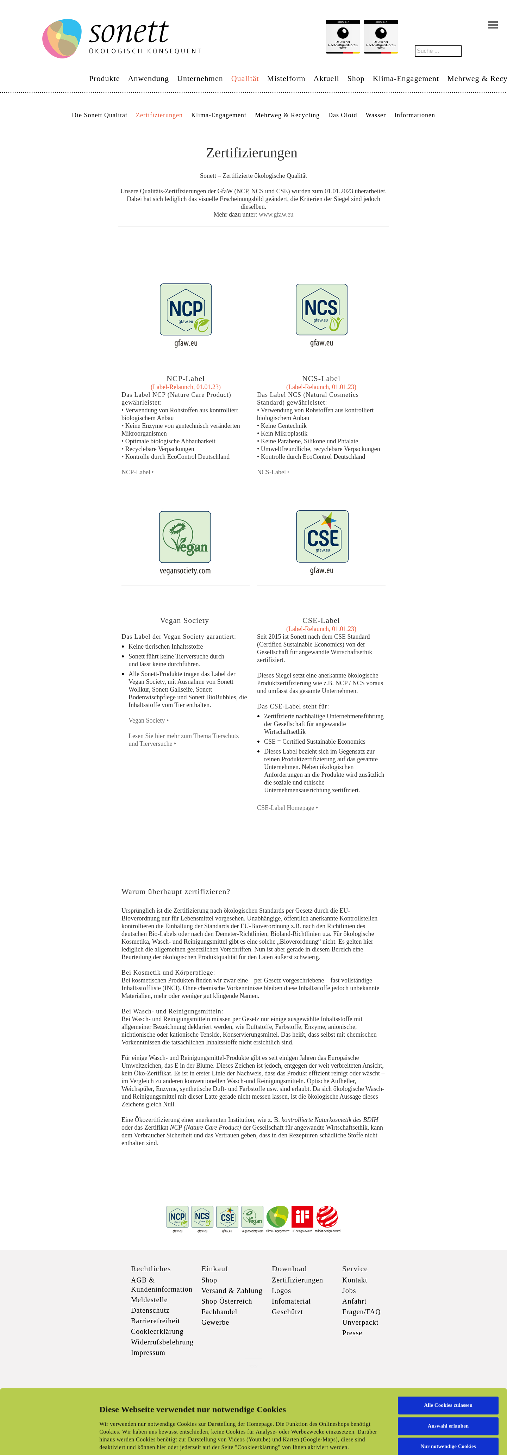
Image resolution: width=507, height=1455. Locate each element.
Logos (281, 1290)
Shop (356, 78)
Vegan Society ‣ (149, 720)
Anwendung (148, 78)
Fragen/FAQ (361, 1312)
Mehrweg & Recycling (287, 115)
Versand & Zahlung (232, 1290)
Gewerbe (215, 1322)
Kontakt (354, 1280)
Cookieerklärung (157, 1331)
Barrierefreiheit (155, 1321)
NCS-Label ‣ (273, 472)
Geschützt (287, 1312)
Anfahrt (354, 1301)
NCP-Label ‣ (137, 472)
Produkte (104, 78)
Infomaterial (291, 1301)
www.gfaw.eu (276, 214)
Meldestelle (149, 1300)
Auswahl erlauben (448, 1370)
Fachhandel (219, 1312)
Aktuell (326, 78)
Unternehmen (200, 78)
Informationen (414, 115)
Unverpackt (360, 1322)
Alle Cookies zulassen (448, 1350)
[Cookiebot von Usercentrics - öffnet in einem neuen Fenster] (45, 1441)
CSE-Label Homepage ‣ (287, 807)
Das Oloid (342, 115)
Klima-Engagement (406, 78)
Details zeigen (363, 1441)
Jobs (349, 1290)
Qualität (245, 78)
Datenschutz (150, 1310)
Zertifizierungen (159, 115)
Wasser (375, 115)
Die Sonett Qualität (99, 115)
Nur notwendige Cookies (448, 1391)
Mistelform (286, 78)
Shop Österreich (226, 1301)
